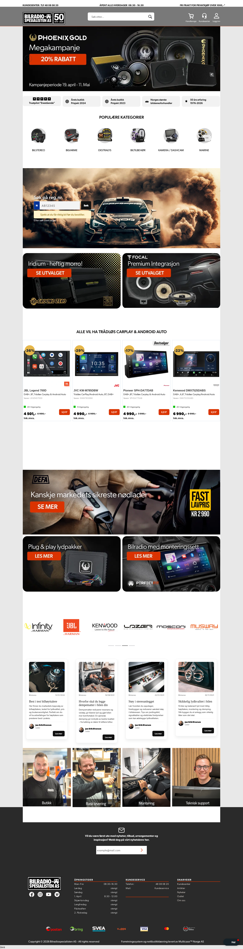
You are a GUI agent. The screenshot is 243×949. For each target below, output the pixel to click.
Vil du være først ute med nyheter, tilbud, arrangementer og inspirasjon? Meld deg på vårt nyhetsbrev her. (121, 837)
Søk (86, 205)
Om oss (181, 900)
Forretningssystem (132, 941)
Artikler (181, 888)
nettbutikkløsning (157, 941)
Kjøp (64, 412)
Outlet (180, 896)
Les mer (58, 733)
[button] (231, 942)
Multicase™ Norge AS (191, 941)
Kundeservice (162, 888)
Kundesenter (184, 883)
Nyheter (181, 892)
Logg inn (216, 21)
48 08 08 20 (162, 883)
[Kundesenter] (204, 16)
